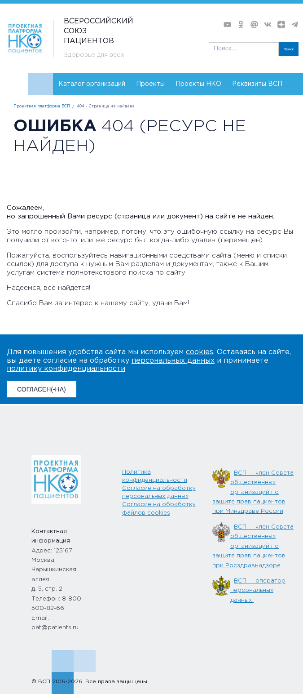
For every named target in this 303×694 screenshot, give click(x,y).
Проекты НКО (198, 84)
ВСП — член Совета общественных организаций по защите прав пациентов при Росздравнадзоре (253, 546)
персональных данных (173, 360)
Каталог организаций (91, 84)
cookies (199, 352)
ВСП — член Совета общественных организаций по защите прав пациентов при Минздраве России (253, 492)
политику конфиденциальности (66, 368)
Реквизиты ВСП (257, 84)
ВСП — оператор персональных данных (257, 590)
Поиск (289, 49)
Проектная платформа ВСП (41, 106)
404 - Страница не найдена (106, 106)
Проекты (150, 84)
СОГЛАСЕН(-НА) (41, 389)
